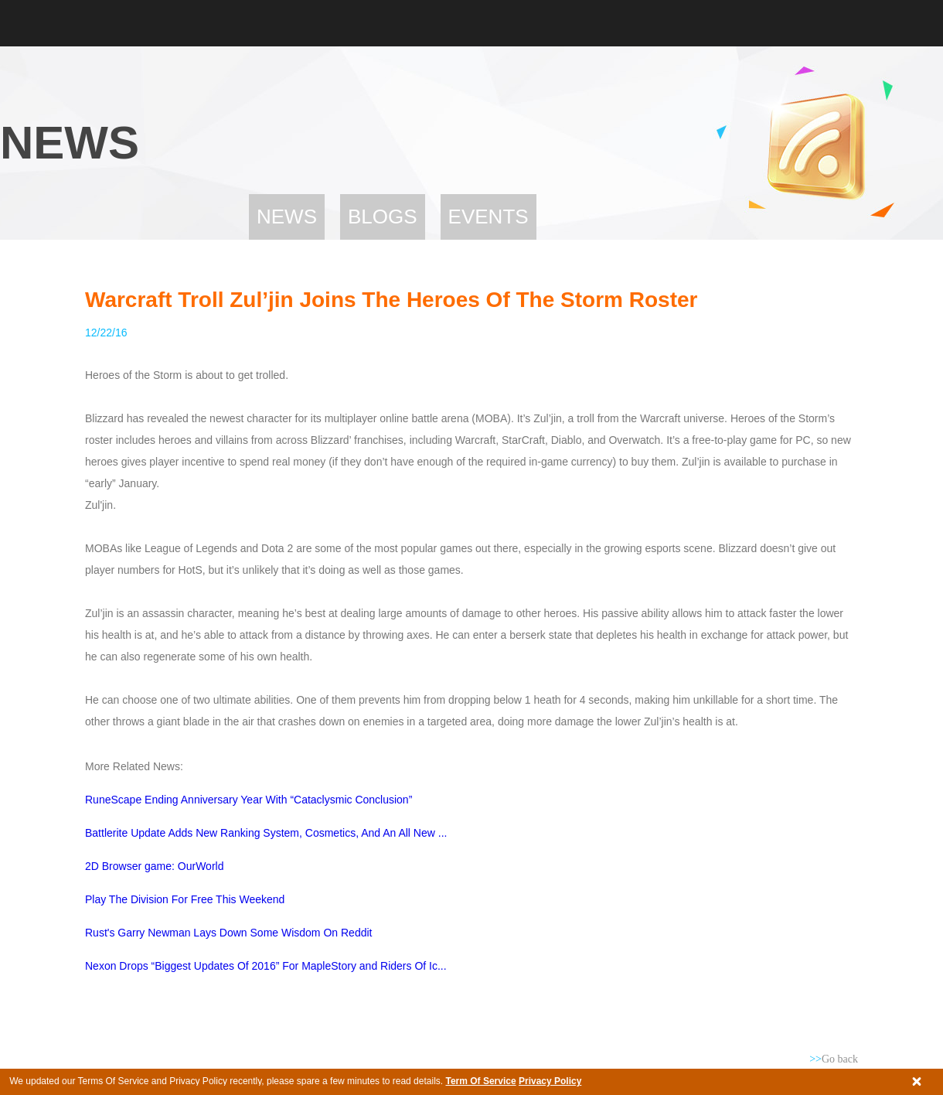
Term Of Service (480, 1081)
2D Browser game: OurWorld (154, 866)
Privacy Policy (550, 1081)
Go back (833, 1059)
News (287, 216)
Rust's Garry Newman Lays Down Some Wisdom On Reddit (228, 932)
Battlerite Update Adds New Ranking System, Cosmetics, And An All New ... (266, 833)
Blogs (382, 216)
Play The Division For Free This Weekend (184, 899)
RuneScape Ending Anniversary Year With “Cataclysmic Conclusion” (248, 799)
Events (488, 216)
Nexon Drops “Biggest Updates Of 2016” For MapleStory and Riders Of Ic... (266, 966)
